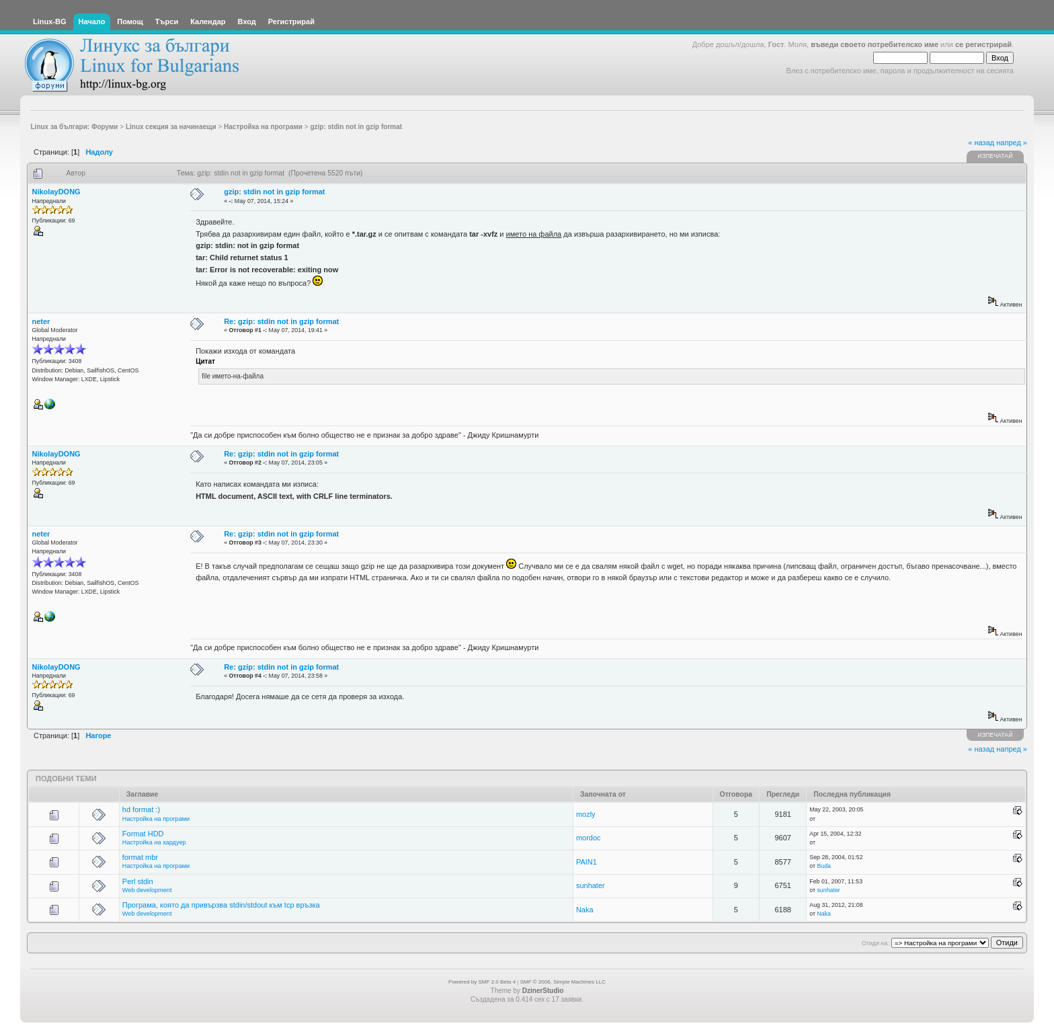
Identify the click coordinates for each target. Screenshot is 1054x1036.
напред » (1011, 142)
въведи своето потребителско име (874, 44)
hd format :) (141, 809)
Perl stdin (137, 881)
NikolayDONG (56, 192)
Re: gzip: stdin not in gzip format (281, 321)
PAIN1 (586, 862)
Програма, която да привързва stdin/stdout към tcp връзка (221, 905)
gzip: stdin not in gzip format (274, 192)
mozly (586, 814)
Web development (147, 890)
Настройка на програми (156, 818)
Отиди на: (875, 943)
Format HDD (143, 834)
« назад (981, 142)
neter (41, 321)
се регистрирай (983, 44)
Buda (824, 866)
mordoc (588, 838)
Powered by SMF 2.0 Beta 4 (482, 982)
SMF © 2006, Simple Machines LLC (563, 982)
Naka (585, 910)
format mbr (140, 857)
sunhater (590, 885)
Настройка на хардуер (154, 842)
